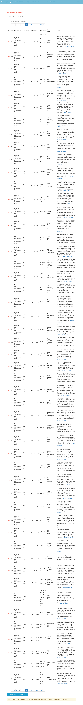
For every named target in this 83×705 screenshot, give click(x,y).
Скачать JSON (12, 694)
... (19, 24)
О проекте (52, 1)
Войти (78, 1)
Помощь (46, 1)
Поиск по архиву (19, 1)
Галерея (28, 1)
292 (41, 24)
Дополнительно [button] (37, 1)
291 (37, 24)
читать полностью (69, 46)
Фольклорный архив (7, 2)
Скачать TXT (22, 694)
